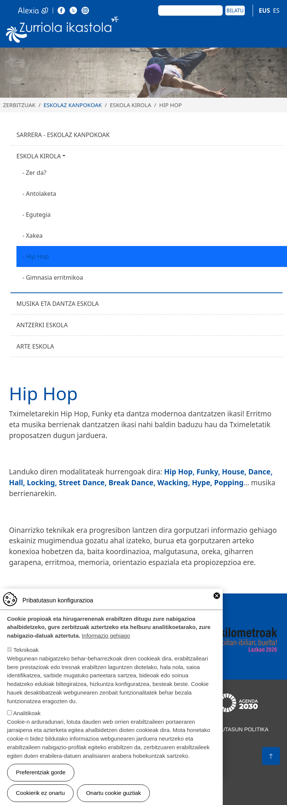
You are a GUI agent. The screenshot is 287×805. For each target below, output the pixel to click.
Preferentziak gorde (41, 781)
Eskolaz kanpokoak (72, 105)
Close (216, 605)
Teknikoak (26, 659)
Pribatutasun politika (235, 729)
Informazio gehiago (106, 645)
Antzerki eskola (42, 325)
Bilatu (235, 10)
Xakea (34, 235)
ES (276, 10)
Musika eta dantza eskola (57, 304)
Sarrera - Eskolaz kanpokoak (63, 135)
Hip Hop (37, 256)
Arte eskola (35, 346)
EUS (264, 10)
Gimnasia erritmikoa (54, 277)
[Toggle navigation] (272, 31)
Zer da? (36, 172)
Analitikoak (26, 722)
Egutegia (38, 214)
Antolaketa (41, 193)
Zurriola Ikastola (62, 31)
